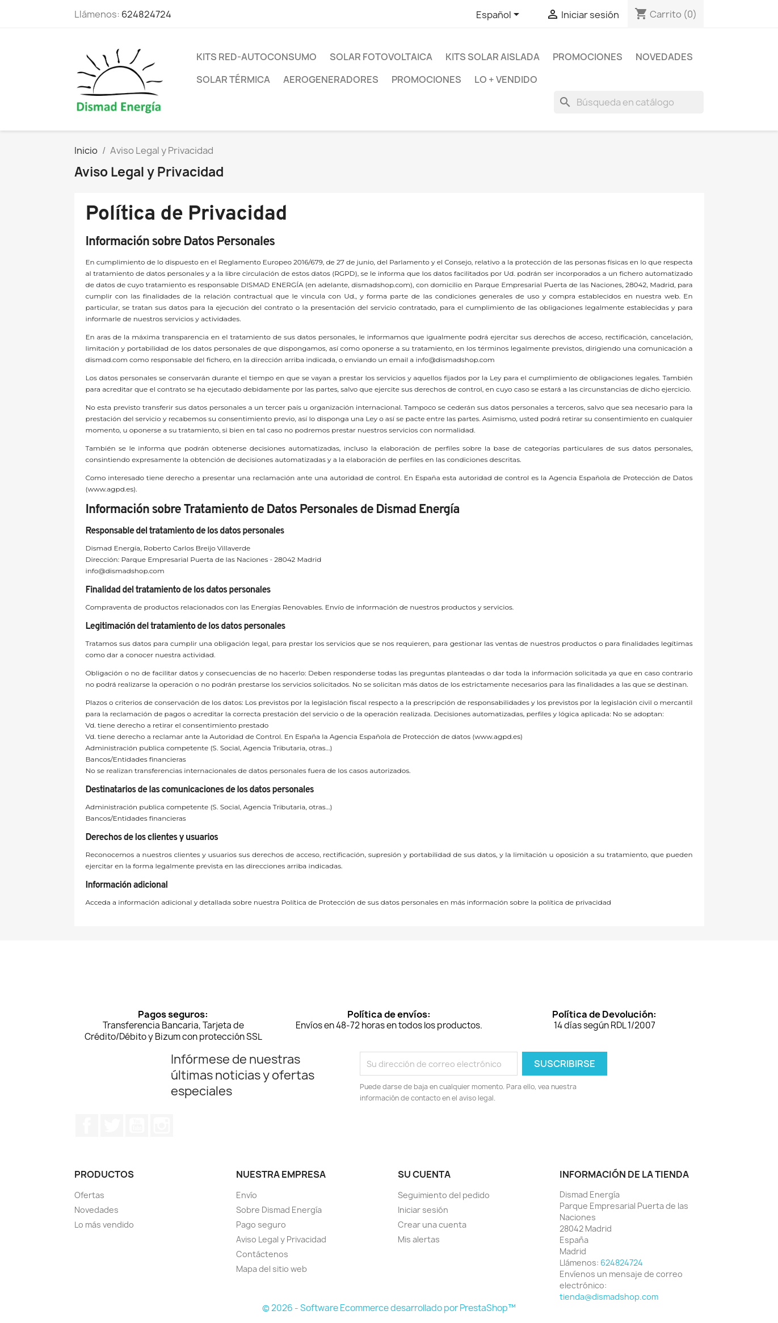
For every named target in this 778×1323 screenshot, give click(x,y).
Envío (246, 1195)
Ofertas (89, 1195)
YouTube (136, 1125)
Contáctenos (262, 1254)
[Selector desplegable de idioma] (499, 15)
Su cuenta (424, 1174)
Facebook (86, 1125)
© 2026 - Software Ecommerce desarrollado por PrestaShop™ (389, 1308)
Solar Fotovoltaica (381, 57)
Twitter (111, 1125)
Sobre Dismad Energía (279, 1209)
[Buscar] (629, 102)
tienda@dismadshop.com (609, 1296)
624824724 (146, 14)
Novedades (664, 57)
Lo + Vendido (505, 79)
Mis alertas (419, 1239)
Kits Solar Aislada (492, 57)
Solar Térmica (233, 79)
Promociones (588, 57)
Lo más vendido (104, 1224)
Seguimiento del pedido (444, 1195)
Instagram (161, 1125)
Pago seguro (261, 1224)
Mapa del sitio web (271, 1268)
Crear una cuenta (432, 1224)
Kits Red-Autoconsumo (256, 57)
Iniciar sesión (423, 1209)
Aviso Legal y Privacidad (281, 1239)
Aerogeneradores (331, 79)
